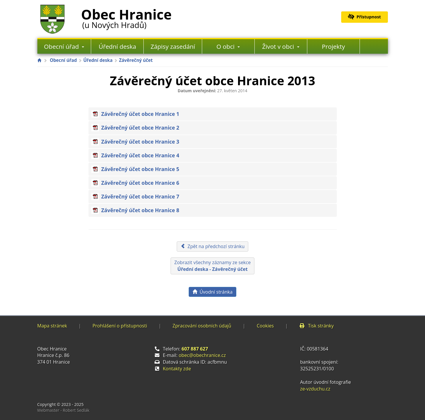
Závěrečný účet (135, 60)
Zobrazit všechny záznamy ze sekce (212, 265)
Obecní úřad (64, 46)
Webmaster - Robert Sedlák (63, 410)
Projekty (333, 46)
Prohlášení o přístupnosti (120, 326)
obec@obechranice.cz (202, 355)
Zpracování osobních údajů (202, 326)
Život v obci (280, 46)
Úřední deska (117, 46)
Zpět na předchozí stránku (213, 246)
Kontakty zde (177, 368)
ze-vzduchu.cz (315, 389)
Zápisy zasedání (172, 46)
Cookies (265, 326)
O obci (228, 46)
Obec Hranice (126, 17)
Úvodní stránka (212, 292)
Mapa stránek (52, 326)
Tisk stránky (316, 326)
